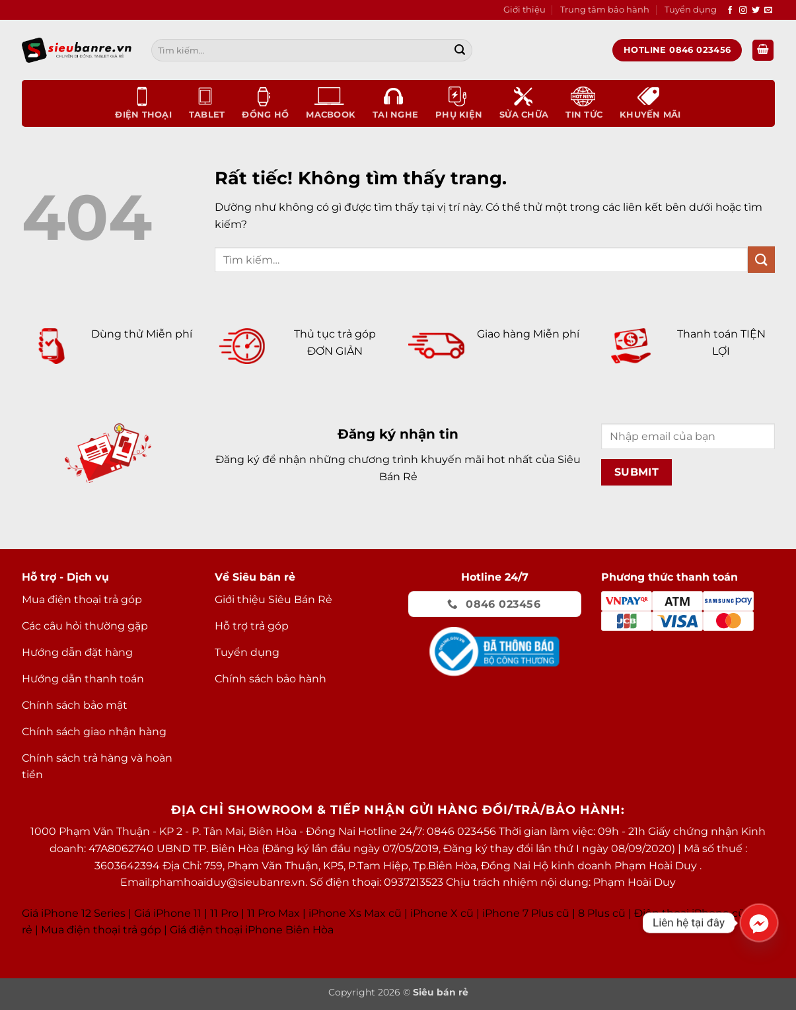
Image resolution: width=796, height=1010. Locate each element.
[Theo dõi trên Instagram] (743, 10)
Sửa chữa (523, 103)
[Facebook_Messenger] (759, 923)
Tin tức (583, 103)
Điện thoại (143, 103)
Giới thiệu (524, 10)
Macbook (330, 103)
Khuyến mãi (650, 103)
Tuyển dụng (691, 10)
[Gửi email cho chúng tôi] (768, 10)
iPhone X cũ (442, 913)
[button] (763, 50)
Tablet (207, 103)
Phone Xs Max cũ (356, 913)
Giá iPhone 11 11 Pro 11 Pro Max (217, 913)
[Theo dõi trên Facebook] (730, 10)
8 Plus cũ (602, 913)
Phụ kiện (458, 103)
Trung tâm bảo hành (604, 10)
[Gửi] (460, 50)
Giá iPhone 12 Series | (76, 913)
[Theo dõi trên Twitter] (756, 10)
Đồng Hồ (265, 103)
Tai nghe (395, 103)
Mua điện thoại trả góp (101, 929)
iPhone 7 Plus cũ (525, 913)
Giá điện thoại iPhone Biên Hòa (252, 929)
